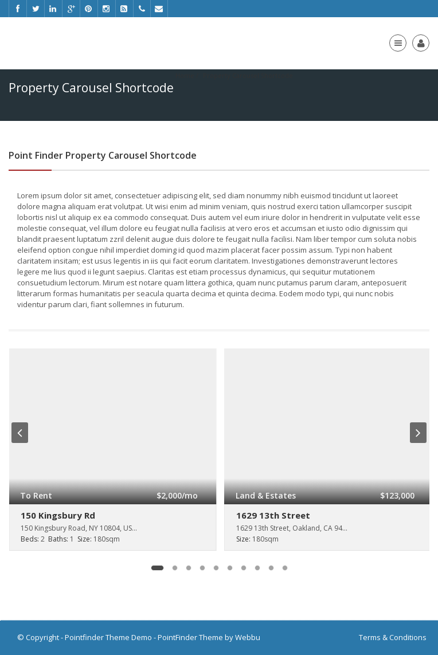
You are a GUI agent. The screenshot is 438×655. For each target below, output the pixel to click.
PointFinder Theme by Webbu (209, 637)
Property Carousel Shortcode (248, 75)
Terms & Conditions (393, 637)
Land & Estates (266, 495)
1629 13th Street (273, 515)
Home (184, 75)
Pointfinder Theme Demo (108, 637)
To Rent (36, 495)
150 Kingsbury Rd (58, 515)
